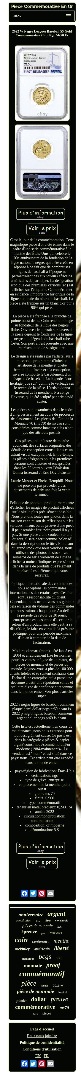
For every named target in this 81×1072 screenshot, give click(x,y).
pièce (29, 983)
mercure (56, 932)
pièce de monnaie (35, 991)
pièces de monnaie (37, 925)
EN (38, 1056)
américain (42, 949)
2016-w (58, 985)
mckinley (22, 949)
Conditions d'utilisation (42, 1049)
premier (21, 1000)
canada (44, 985)
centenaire (40, 941)
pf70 (59, 958)
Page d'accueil (42, 1029)
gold (43, 933)
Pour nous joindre (42, 1036)
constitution (23, 920)
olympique (28, 958)
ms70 (64, 1007)
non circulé (61, 920)
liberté (61, 948)
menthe (61, 941)
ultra (47, 920)
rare (35, 1013)
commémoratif (42, 974)
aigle (59, 927)
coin (21, 940)
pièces (46, 1013)
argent (56, 913)
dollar (38, 999)
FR (46, 1056)
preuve (59, 998)
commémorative (35, 1007)
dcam (38, 921)
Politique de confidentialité (42, 1042)
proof (53, 965)
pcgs (45, 956)
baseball (63, 992)
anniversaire (31, 914)
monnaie (33, 965)
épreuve (29, 931)
